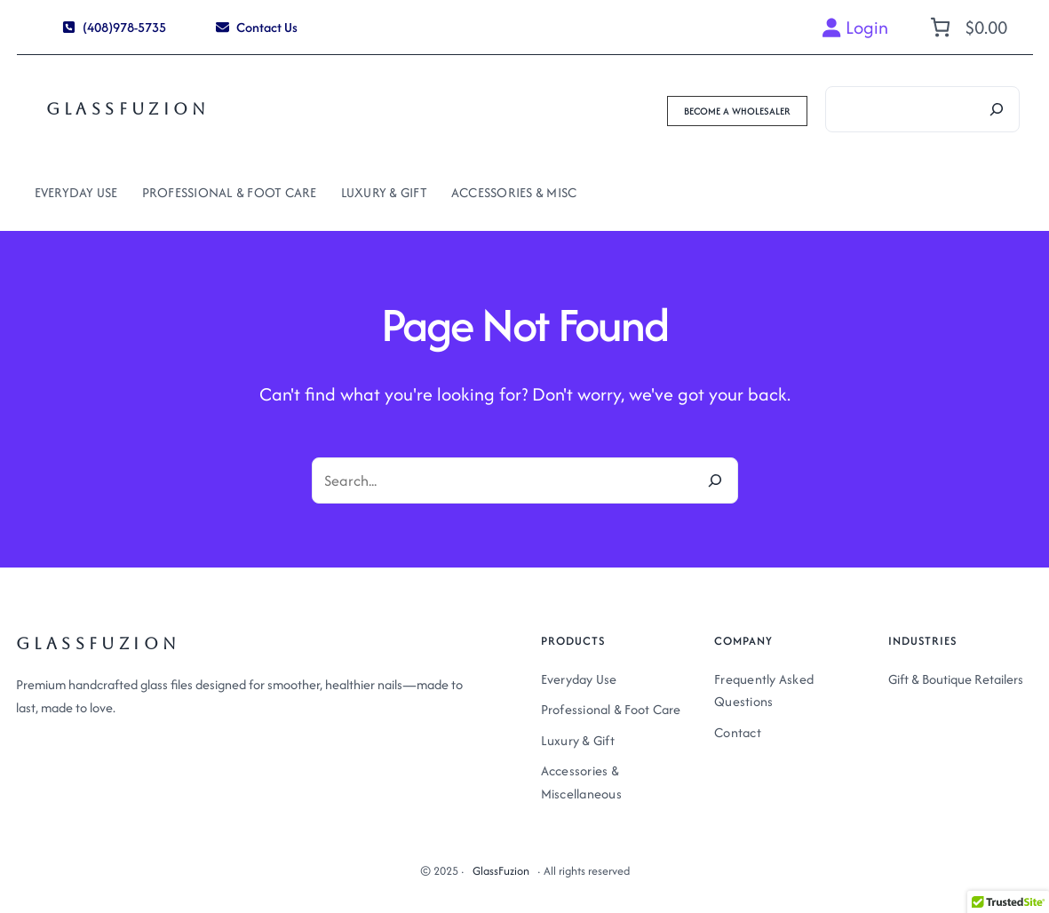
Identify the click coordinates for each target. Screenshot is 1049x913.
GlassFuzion (128, 108)
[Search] (996, 109)
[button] (114, 27)
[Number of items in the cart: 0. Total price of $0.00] (966, 27)
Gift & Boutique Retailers (955, 679)
